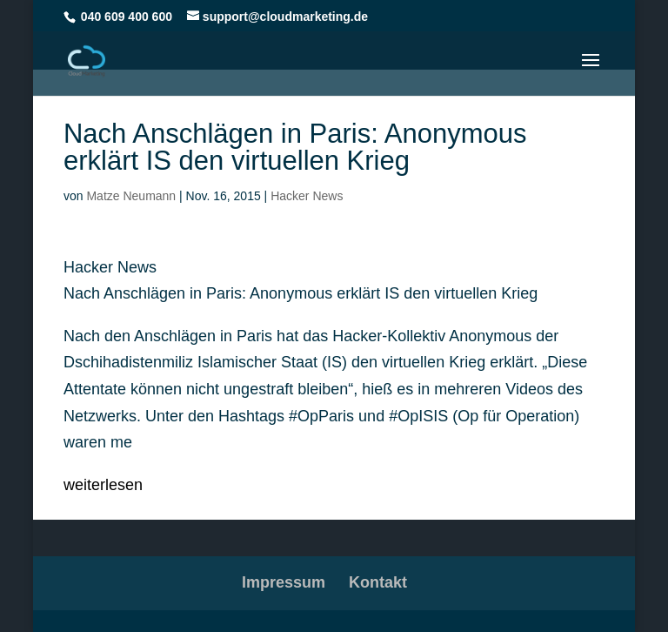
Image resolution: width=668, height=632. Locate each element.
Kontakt (378, 582)
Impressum (283, 582)
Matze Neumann (131, 196)
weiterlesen (103, 485)
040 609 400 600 (126, 17)
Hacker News (307, 196)
